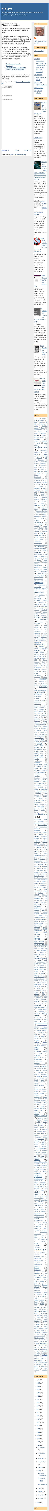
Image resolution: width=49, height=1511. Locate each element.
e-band (41, 665)
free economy (40, 724)
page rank (37, 1034)
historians (44, 789)
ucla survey (38, 1305)
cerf (46, 522)
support (40, 1224)
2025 (38, 1383)
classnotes (37, 558)
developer (37, 642)
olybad (43, 999)
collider (36, 567)
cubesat (43, 615)
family (35, 717)
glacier (36, 739)
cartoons (36, 516)
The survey (9, 66)
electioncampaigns (40, 690)
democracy (44, 637)
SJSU (36, 1142)
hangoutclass (41, 783)
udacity (36, 1307)
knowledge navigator (41, 879)
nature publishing (39, 969)
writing (38, 1364)
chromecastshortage (40, 548)
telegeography (38, 1264)
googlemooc (38, 760)
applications (40, 447)
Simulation (41, 1139)
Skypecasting (42, 1484)
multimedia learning (39, 954)
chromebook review (40, 544)
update (38, 1317)
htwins (40, 798)
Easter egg (37, 671)
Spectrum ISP (41, 1167)
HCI (46, 785)
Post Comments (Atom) (18, 154)
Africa (43, 428)
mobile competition (40, 929)
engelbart (37, 698)
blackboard (37, 488)
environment (37, 704)
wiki (43, 1353)
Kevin (45, 868)
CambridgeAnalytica (41, 510)
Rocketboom (37, 1102)
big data (45, 482)
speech (36, 1171)
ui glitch (42, 1309)
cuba (36, 615)
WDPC (43, 1339)
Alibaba (43, 433)
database (37, 633)
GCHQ (42, 732)
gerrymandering (39, 738)
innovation (37, 830)
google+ (36, 759)
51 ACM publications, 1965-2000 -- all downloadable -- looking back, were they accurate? (40, 65)
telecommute (37, 1258)
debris (38, 635)
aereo (36, 426)
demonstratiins (41, 638)
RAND (36, 1080)
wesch (40, 1345)
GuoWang (37, 774)
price (43, 1064)
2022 (38, 1393)
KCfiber (40, 864)
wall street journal (39, 1336)
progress (44, 1066)
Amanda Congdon (39, 437)
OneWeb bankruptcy (40, 1007)
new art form (41, 982)
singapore (37, 1140)
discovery (36, 658)
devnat (41, 647)
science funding (39, 1125)
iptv (46, 847)
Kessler (39, 868)
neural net (37, 980)
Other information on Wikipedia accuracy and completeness (16, 68)
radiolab (45, 1076)
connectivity (39, 592)
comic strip (41, 573)
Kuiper (36, 883)
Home (17, 150)
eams (43, 669)
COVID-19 (44, 610)
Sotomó (38, 1154)
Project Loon (41, 1068)
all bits (36, 435)
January (41, 1498)
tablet (35, 1237)
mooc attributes (39, 941)
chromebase (37, 541)
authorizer (42, 463)
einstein (36, 685)
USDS (45, 1317)
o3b (43, 992)
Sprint (35, 1182)
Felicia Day (37, 719)
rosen (38, 1104)
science (40, 1123)
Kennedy (44, 866)
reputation (37, 1095)
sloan (36, 1146)
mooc (37, 938)
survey (36, 1228)
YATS (36, 1368)
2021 (38, 1396)
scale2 (38, 1122)
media (43, 919)
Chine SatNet (38, 539)
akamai (39, 431)
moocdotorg (40, 946)
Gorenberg (37, 762)
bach (35, 467)
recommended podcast (39, 1086)
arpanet (39, 456)
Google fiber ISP (39, 749)
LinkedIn (39, 896)
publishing (44, 1074)
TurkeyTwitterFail (39, 1300)
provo (35, 1074)
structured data (39, 1217)
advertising (42, 424)
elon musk (40, 692)
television (37, 1270)
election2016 (43, 687)
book (35, 493)
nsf (37, 990)
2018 (38, 1406)
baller (35, 469)
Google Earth (38, 745)
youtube (44, 1370)
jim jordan (38, 860)
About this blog (39, 51)
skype (35, 1144)
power (40, 1053)
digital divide (39, 652)
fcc (42, 717)
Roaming (39, 1098)
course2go (40, 608)
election (44, 685)
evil (35, 709)
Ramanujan (41, 1078)
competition (38, 583)
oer (41, 995)
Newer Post (5, 150)
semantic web (39, 1133)
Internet (36, 836)
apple (38, 443)
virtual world (40, 1330)
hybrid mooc (40, 806)
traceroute (37, 1290)
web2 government (41, 1343)
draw (43, 661)
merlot (36, 921)
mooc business (39, 943)
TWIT (35, 1304)
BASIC (42, 469)
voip (43, 1334)
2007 (38, 1442)
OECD (36, 995)
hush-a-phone (38, 802)
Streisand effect (39, 1215)
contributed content (40, 600)
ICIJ (35, 808)
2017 (38, 1409)
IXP (44, 855)
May (40, 1470)
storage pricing (39, 1209)
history (38, 793)
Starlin (42, 1190)
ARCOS (44, 454)
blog (44, 488)
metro (42, 921)
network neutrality (39, 977)
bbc (35, 471)
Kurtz (35, 885)
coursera (36, 610)
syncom (36, 1235)
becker (41, 471)
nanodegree (41, 965)
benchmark (37, 476)
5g (35, 420)
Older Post (28, 150)
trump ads (41, 1296)
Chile (38, 529)
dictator (36, 648)
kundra (43, 883)
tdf (43, 1237)
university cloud (42, 1315)
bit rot (45, 484)
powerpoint (37, 1055)
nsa (46, 988)
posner (45, 1051)
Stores (36, 1211)
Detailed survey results (13, 64)
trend (38, 1294)
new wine (37, 984)
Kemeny (36, 866)
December (41, 1448)
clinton (39, 560)
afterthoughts (38, 429)
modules (36, 936)
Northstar (39, 988)
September (42, 1462)
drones (36, 663)
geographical (43, 734)
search (36, 1129)
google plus (38, 755)
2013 (38, 1422)
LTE (44, 904)
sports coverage (39, 1178)
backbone (42, 467)
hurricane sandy (39, 800)
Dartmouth (37, 625)
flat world (37, 721)
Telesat (36, 1268)
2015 (38, 1416)
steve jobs (44, 1200)
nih (46, 986)
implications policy (40, 819)
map (43, 910)
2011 (38, 1429)
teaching (37, 1245)
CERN (40, 524)
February (41, 1495)
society (36, 1150)
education (43, 679)
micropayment (38, 925)
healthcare (40, 787)
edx (35, 683)
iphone (39, 847)
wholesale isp (43, 1349)
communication (38, 577)
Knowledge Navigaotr (40, 877)
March (40, 1492)
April (40, 1488)
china (42, 533)
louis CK (37, 904)
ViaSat (45, 1322)
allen (43, 435)
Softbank (44, 1150)
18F (35, 418)
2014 (38, 1419)
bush (42, 503)
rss (35, 1106)
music (39, 960)
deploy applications (39, 640)
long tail (39, 900)
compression (37, 587)
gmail (45, 741)
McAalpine (37, 917)
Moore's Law (43, 948)
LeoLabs (40, 893)
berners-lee (37, 478)
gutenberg (37, 776)
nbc (43, 971)
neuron (45, 980)
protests (45, 1070)
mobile (36, 929)
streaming (37, 1213)
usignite (45, 1321)
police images (41, 1045)
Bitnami (41, 486)
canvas (38, 514)
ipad (45, 845)
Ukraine (36, 1311)
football (45, 722)
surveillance (37, 1226)
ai (46, 429)
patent (43, 1036)
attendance (41, 459)
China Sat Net (39, 535)
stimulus (40, 1202)
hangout (44, 781)
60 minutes (41, 420)
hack (43, 779)
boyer (42, 495)
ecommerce (37, 675)
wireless (44, 1355)
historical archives (42, 791)
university (44, 1313)
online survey (39, 1017)
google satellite (39, 757)
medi (37, 919)
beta (46, 478)
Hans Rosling (38, 785)
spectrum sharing (39, 1169)
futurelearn (44, 728)
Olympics (37, 1001)
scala (45, 1120)
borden (42, 493)
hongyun (38, 796)
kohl (38, 881)
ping (38, 1043)
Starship (36, 1196)
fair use (37, 713)
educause (41, 681)
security (44, 1129)
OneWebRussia (42, 1009)
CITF (38, 550)
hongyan (44, 794)
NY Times (42, 990)
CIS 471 (7, 9)
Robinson (42, 1100)
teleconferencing (38, 1260)
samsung (37, 1112)
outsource (41, 1032)
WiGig (38, 1353)
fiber (43, 719)
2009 (38, 1435)
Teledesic (37, 1262)
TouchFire (37, 1285)
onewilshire (41, 1011)
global (42, 740)
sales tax (38, 1110)
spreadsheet (38, 1180)
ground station (40, 772)
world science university (40, 1362)
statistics (36, 1200)
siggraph (38, 1137)
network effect (38, 975)
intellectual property (40, 832)
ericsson (36, 705)
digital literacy (39, 654)
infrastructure (42, 825)
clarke (42, 556)
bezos (38, 480)
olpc (37, 999)
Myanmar (44, 963)
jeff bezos (42, 859)
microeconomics (38, 923)
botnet (36, 495)
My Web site (38, 75)
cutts (41, 621)
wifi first (44, 1351)
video (38, 1324)
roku (45, 1102)
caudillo (43, 516)
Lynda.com (37, 906)
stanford (42, 1184)
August (40, 1467)
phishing (44, 1042)
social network (40, 1148)
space (42, 1156)
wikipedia (36, 1355)
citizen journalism (40, 551)
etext (43, 705)
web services (43, 1341)
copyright (40, 602)
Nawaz (36, 971)
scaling (45, 1122)
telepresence (37, 1266)
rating (42, 1080)
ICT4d (42, 808)
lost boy (43, 902)
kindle (43, 874)
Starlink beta (38, 1194)
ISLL (38, 849)
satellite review (42, 1118)
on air (40, 1003)
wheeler (36, 1347)
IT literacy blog (39, 88)
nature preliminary (39, 967)
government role (40, 764)
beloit (38, 473)
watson (36, 1339)
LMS (45, 898)
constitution (42, 594)
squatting (42, 1182)
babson (43, 465)
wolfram (41, 1356)
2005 (38, 1502)
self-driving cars (41, 1131)
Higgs (36, 789)
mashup (44, 913)
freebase (36, 726)
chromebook (38, 543)
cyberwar (37, 623)
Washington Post (39, 1338)
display (43, 658)
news (41, 986)
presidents (37, 1064)
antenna (44, 441)
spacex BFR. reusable (40, 1161)
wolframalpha (38, 1360)
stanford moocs (39, 1186)
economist (37, 677)
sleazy (42, 1144)
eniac (43, 700)
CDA (42, 518)
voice (38, 1334)
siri (44, 1140)
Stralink (43, 1211)
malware (36, 910)
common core (39, 575)
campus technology (42, 512)
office (45, 995)
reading (43, 1081)
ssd (35, 1184)
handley (36, 781)
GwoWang (37, 777)
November (41, 1453)
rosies (43, 1104)
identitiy (36, 810)
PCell (43, 1038)
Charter (41, 527)
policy (36, 1047)
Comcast (44, 571)
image (36, 811)
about (35, 422)
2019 (38, 1403)
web (35, 1341)
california (44, 509)
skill (43, 1142)
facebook (41, 709)
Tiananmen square (40, 1277)
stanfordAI (37, 1188)
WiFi (38, 1351)
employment (38, 694)
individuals (41, 821)
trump (45, 1294)
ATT (46, 458)
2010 (38, 1432)
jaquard (42, 857)
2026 (38, 1380)
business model (39, 505)
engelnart (36, 700)
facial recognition (39, 711)
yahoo (42, 1366)
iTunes (36, 853)
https (45, 796)
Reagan (36, 1083)
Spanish (36, 1165)
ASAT (45, 456)
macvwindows (38, 908)
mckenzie (44, 917)
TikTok (38, 1279)
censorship (37, 522)
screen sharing (39, 1127)
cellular (36, 520)
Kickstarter (37, 872)
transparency (37, 1292)
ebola (43, 671)
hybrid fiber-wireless (40, 804)
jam (35, 857)
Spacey (38, 1163)
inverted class (38, 845)
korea (43, 881)
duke (35, 665)
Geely (35, 734)
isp (42, 849)
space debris (38, 1157)
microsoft (37, 927)
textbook (37, 1273)
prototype (40, 1072)
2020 (38, 1399)
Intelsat (41, 834)
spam (43, 1163)
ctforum (43, 613)
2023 (38, 1389)
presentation (38, 1059)
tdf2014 (36, 1239)
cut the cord (42, 619)
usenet (38, 1319)
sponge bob (38, 1175)
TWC (35, 1302)
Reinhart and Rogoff (39, 1089)
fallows (43, 715)
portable (37, 1051)
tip (43, 1283)
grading (39, 766)
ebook (36, 673)
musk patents (41, 961)
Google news (38, 753)
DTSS (43, 663)
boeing (42, 492)
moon (35, 948)
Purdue (38, 1076)
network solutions (39, 978)
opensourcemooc (42, 1030)
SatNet (39, 1120)
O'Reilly (36, 992)
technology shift (39, 1256)
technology (40, 1249)
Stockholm (37, 1205)
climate (45, 558)
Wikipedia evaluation (11, 25)
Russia (42, 1106)
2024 (38, 1386)
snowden (44, 1146)
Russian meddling (39, 1108)
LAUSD (45, 891)
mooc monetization (40, 945)
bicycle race (37, 482)
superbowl (44, 1222)
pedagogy (37, 1042)
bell (46, 471)
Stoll (46, 1205)
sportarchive (38, 1177)
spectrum (44, 1165)
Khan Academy (41, 870)
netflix (42, 973)
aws (35, 465)
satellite (36, 1114)
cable (35, 507)
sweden (44, 1230)
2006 (38, 1445)
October (41, 1458)
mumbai (36, 956)
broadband (42, 501)
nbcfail (36, 973)
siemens (44, 1135)
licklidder (44, 894)
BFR (44, 480)
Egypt (42, 683)
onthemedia (37, 1019)
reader (36, 1081)
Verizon (38, 1322)
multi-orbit (40, 952)
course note (44, 606)
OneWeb (37, 1005)
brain (35, 497)
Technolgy (37, 1247)
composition (41, 585)
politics (36, 1049)
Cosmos (36, 604)
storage (40, 1207)
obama (36, 994)
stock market (38, 1203)
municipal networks (40, 958)
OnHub (36, 1013)
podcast (44, 1043)
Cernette (36, 526)
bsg (35, 503)
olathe (45, 997)
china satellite (39, 537)
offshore (38, 997)
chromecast (40, 547)
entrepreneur (37, 702)
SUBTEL (36, 1222)
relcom (36, 1091)
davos (45, 633)
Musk (45, 960)
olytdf (45, 1001)
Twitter (42, 1304)
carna (43, 514)
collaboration (38, 565)
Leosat (36, 895)
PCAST (36, 1038)
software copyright (41, 1152)
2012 (38, 1425)
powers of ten (39, 1057)
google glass (38, 751)
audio (36, 461)
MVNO (36, 963)
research (36, 1097)
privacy (36, 1066)
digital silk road (39, 656)
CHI (46, 527)
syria (43, 1235)
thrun (42, 1275)
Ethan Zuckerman (39, 707)
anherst (36, 441)
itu (43, 851)
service (36, 1135)
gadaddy (39, 730)
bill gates (38, 484)
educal (45, 677)
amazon (37, 439)
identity (43, 810)
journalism (37, 862)
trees (45, 1292)
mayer (40, 915)
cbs (35, 518)
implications (40, 814)
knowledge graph (39, 876)
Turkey (36, 1298)
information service (40, 823)
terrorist (36, 1271)
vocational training (40, 1332)
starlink (37, 1192)
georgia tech (40, 736)
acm (41, 422)
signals (45, 1137)
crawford (38, 611)
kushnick (42, 885)
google (39, 744)
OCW (43, 994)
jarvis (35, 859)
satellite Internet (40, 1116)
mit (44, 927)
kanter (45, 862)
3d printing (42, 418)
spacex (37, 1160)
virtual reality (43, 1328)
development (39, 644)
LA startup (44, 887)
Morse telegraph (42, 950)
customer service (40, 617)
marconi (36, 911)
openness (44, 1028)
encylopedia (37, 696)
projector (36, 1070)
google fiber (38, 747)
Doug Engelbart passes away (43, 350)
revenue (45, 1097)
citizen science (38, 554)
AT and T (39, 458)
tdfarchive (44, 1239)
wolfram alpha (38, 1358)
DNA (35, 660)
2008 (38, 1438)
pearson (36, 1040)
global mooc (38, 741)
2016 (38, 1412)
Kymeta (36, 887)
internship (42, 843)
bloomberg (37, 490)
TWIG (42, 1302)
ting (35, 1283)
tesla (43, 1271)
